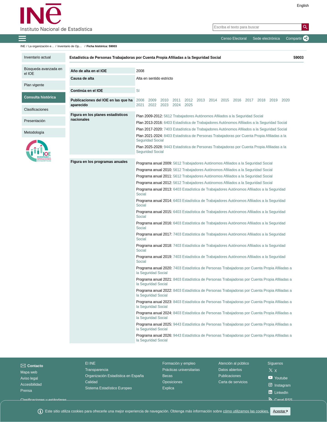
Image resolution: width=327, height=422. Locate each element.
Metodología (34, 132)
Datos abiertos (230, 370)
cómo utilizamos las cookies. (246, 411)
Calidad (91, 382)
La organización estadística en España (53, 46)
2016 (237, 100)
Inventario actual (37, 57)
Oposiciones (172, 382)
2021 (140, 105)
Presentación (34, 121)
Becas (167, 376)
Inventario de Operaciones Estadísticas (82, 46)
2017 (249, 100)
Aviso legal (29, 378)
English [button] (303, 5)
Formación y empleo (178, 363)
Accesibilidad (31, 384)
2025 (189, 105)
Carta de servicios (233, 382)
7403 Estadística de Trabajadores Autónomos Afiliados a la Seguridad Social (225, 129)
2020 (286, 100)
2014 (213, 100)
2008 (140, 100)
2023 (164, 105)
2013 (201, 100)
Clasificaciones (36, 109)
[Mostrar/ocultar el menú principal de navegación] (22, 38)
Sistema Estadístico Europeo (108, 388)
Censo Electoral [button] (234, 38)
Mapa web (28, 372)
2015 (225, 100)
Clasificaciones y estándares (43, 400)
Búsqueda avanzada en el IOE (43, 71)
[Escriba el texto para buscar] (257, 27)
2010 (164, 100)
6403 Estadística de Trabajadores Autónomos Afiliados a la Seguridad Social (225, 123)
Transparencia (96, 370)
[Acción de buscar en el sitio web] (305, 27)
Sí (138, 91)
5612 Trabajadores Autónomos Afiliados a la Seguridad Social (213, 116)
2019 (274, 100)
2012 (189, 100)
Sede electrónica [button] (266, 38)
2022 (152, 105)
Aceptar (280, 411)
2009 (152, 100)
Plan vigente (34, 85)
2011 (177, 100)
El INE (90, 363)
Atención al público (233, 363)
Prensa (26, 391)
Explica (168, 388)
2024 (177, 105)
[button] (296, 38)
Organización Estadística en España (114, 376)
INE (22, 46)
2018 (261, 100)
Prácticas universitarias (181, 370)
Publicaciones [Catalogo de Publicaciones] (229, 376)
